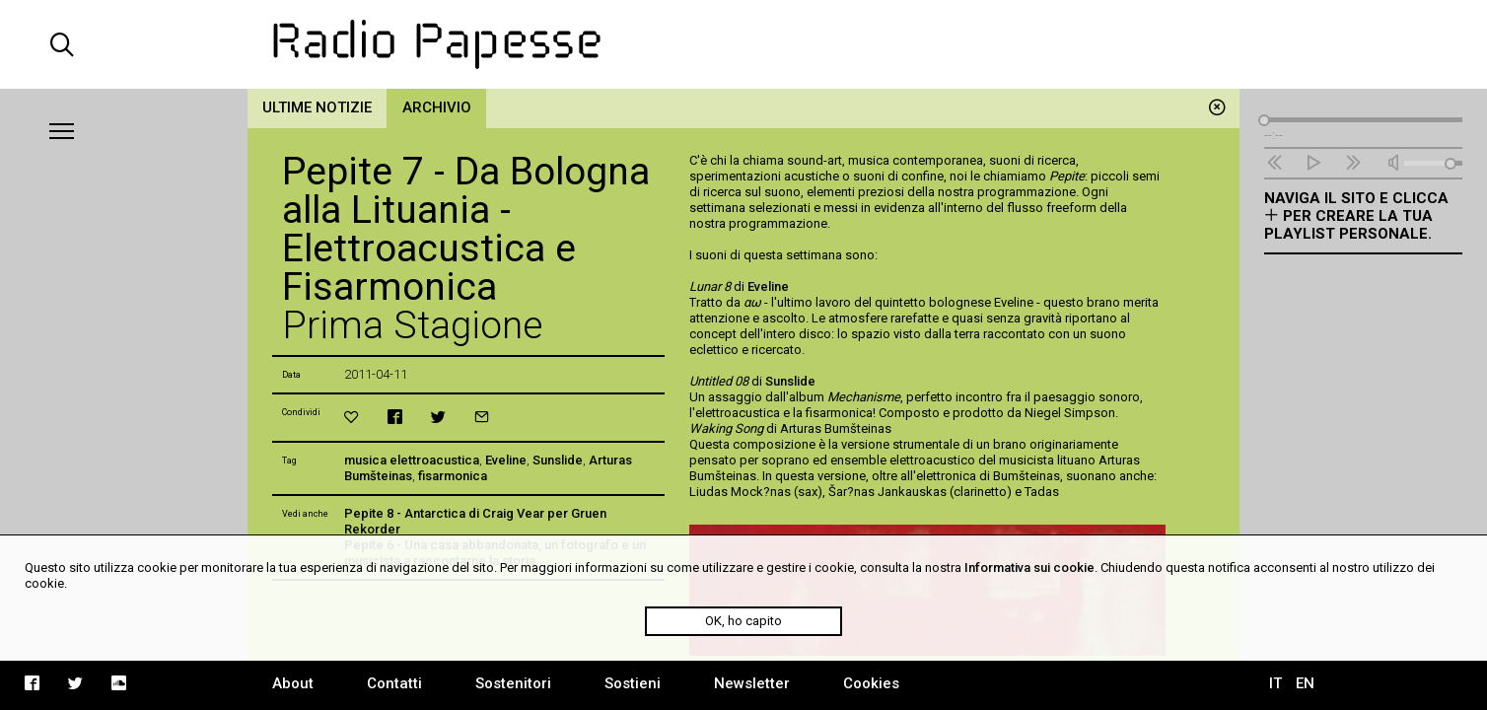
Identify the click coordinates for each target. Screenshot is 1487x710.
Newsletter (752, 683)
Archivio (436, 107)
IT (1275, 683)
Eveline (506, 460)
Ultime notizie (317, 107)
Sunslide (557, 460)
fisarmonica (452, 475)
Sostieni (632, 683)
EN (1305, 683)
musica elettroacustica (411, 460)
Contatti (394, 683)
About (293, 683)
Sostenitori (513, 683)
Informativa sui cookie (1029, 567)
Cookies (871, 683)
